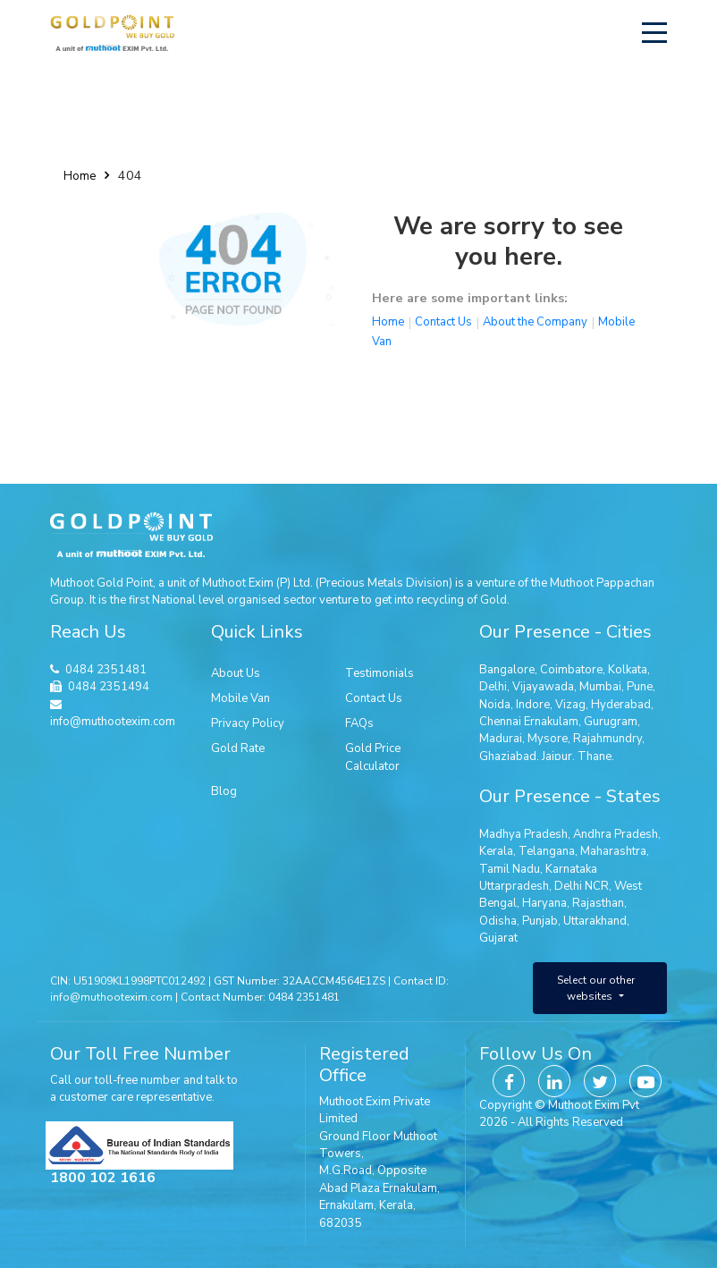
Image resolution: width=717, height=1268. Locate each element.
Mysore (547, 739)
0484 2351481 (106, 670)
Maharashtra (613, 851)
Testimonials (379, 673)
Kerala (496, 851)
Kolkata (627, 670)
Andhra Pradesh (615, 834)
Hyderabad (621, 705)
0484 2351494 (108, 687)
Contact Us (443, 322)
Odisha (498, 921)
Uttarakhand (595, 921)
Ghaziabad (507, 756)
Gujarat (498, 938)
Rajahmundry (607, 739)
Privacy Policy (247, 723)
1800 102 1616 (103, 1178)
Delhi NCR (581, 886)
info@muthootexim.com (112, 714)
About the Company (535, 322)
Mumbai (600, 687)
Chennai (500, 722)
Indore (533, 705)
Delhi (493, 687)
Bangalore (507, 670)
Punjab (540, 921)
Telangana (547, 851)
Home (79, 176)
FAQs (359, 723)
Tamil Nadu (509, 869)
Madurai (500, 739)
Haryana (544, 903)
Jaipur (557, 756)
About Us (235, 673)
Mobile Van (240, 698)
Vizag (570, 705)
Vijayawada (543, 687)
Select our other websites (596, 988)
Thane (595, 756)
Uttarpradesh (514, 886)
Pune (640, 687)
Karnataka (571, 869)
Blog (224, 791)
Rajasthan (598, 903)
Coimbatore (571, 670)
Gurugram (610, 722)
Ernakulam (551, 722)
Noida (494, 705)
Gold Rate (238, 748)
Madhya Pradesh (523, 834)
